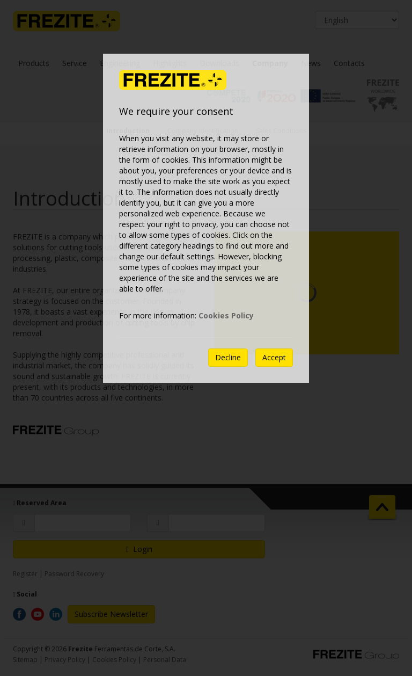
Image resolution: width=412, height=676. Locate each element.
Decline (228, 357)
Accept (274, 357)
